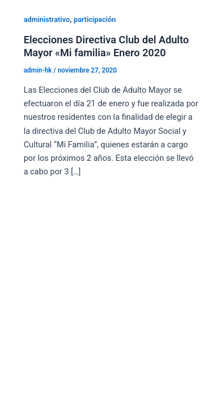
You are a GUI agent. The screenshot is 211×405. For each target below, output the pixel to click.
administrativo (47, 19)
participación (95, 19)
